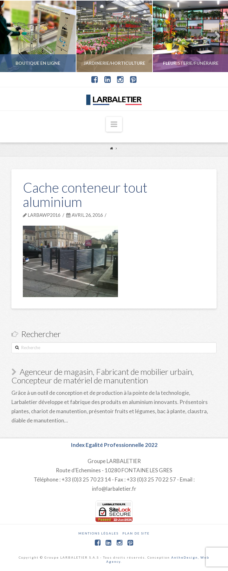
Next (214, 36)
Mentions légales (98, 533)
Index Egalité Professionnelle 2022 (114, 445)
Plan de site (136, 533)
